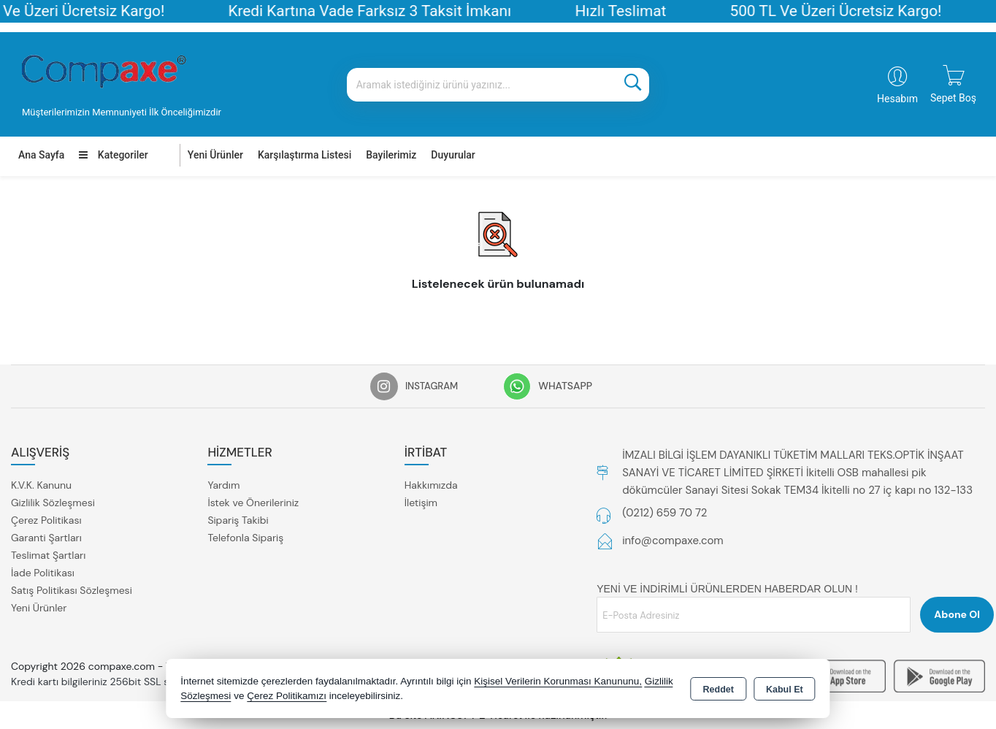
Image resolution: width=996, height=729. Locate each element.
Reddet (718, 689)
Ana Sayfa (41, 155)
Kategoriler (113, 155)
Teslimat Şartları (48, 555)
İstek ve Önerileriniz (253, 502)
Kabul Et (784, 689)
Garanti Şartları (46, 537)
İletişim (421, 502)
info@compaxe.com (673, 540)
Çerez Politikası (46, 520)
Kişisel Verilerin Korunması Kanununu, (558, 681)
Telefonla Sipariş (245, 537)
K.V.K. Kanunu (41, 485)
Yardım (223, 485)
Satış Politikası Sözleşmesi (71, 590)
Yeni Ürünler (38, 607)
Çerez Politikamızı (286, 695)
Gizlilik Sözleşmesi (53, 502)
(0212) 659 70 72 (664, 512)
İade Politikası (42, 572)
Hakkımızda (431, 485)
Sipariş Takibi (237, 520)
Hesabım (897, 98)
